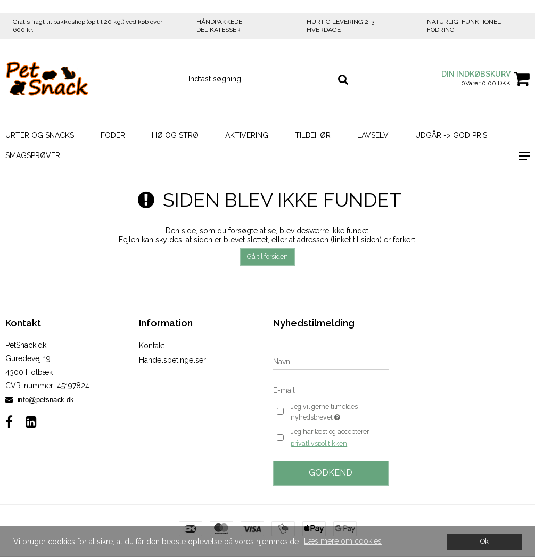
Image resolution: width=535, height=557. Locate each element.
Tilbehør (313, 135)
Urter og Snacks (39, 135)
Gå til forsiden (267, 256)
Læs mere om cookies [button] (343, 541)
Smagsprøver (32, 155)
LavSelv (373, 135)
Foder (113, 135)
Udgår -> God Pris (451, 135)
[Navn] (331, 361)
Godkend (330, 473)
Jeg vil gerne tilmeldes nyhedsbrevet (339, 412)
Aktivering (246, 135)
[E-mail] (331, 390)
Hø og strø (175, 135)
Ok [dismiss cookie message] (484, 541)
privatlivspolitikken (319, 443)
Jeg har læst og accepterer (330, 438)
